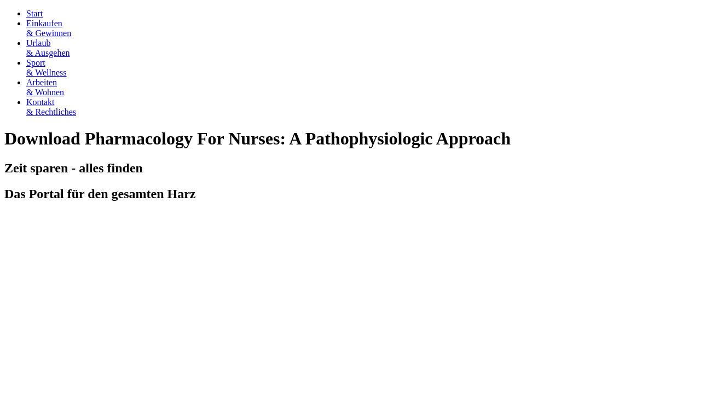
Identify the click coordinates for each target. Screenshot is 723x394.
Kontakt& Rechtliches (51, 107)
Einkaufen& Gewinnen (48, 28)
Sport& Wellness (46, 67)
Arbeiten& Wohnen (45, 87)
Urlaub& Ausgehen (48, 47)
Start (34, 13)
